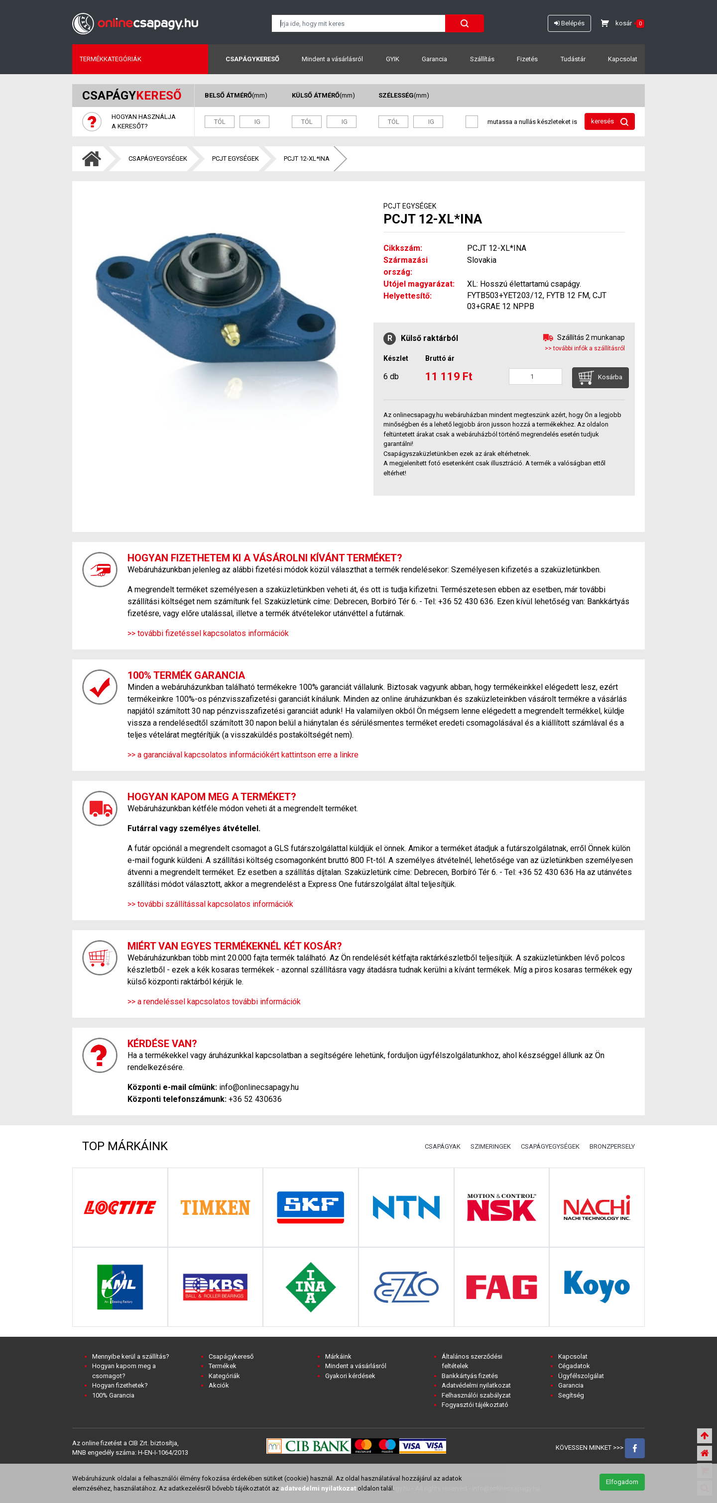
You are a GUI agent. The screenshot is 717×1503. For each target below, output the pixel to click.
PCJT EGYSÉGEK (235, 158)
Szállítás (482, 59)
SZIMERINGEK (491, 1146)
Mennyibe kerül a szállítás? (130, 1356)
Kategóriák (224, 1376)
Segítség (571, 1395)
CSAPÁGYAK (443, 1146)
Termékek (223, 1366)
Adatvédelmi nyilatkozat (476, 1385)
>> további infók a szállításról (585, 348)
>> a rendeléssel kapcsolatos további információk (214, 1001)
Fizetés (527, 59)
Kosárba (600, 378)
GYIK (392, 59)
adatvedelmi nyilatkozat (318, 1488)
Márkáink (338, 1356)
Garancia (434, 59)
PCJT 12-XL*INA (307, 158)
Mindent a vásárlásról (332, 59)
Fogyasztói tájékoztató (475, 1404)
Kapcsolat (622, 59)
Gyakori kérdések (350, 1376)
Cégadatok (574, 1366)
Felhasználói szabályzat (476, 1395)
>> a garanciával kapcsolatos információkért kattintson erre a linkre (242, 754)
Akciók (219, 1385)
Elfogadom (622, 1482)
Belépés (569, 23)
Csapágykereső (252, 59)
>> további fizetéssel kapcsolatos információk (208, 633)
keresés (609, 121)
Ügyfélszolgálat (581, 1376)
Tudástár (573, 59)
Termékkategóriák (110, 59)
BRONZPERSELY (612, 1146)
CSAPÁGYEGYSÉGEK (157, 158)
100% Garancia (113, 1395)
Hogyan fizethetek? (120, 1385)
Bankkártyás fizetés (470, 1376)
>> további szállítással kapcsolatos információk (210, 904)
